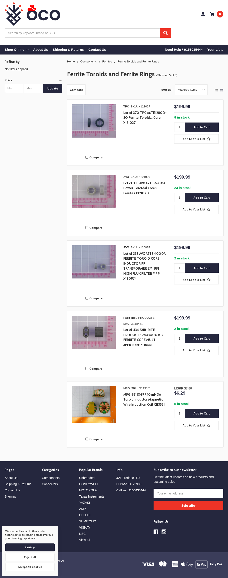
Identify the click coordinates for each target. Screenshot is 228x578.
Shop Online (16, 49)
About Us (40, 49)
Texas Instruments (91, 496)
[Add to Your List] (196, 139)
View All (84, 540)
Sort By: (167, 89)
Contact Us (97, 49)
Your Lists (215, 49)
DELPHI (84, 515)
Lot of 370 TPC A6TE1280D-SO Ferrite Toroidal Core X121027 (145, 118)
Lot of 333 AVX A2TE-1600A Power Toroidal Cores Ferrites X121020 (144, 188)
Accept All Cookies (30, 566)
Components (51, 478)
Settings (30, 547)
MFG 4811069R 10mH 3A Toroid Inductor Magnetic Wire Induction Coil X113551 (144, 400)
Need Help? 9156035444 (184, 49)
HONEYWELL (89, 484)
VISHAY (84, 527)
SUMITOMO (87, 521)
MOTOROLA (88, 490)
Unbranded (86, 478)
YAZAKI (84, 502)
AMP (82, 509)
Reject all (30, 557)
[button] (33, 80)
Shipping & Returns (68, 49)
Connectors (50, 484)
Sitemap (10, 496)
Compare (76, 90)
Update (52, 88)
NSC (82, 533)
